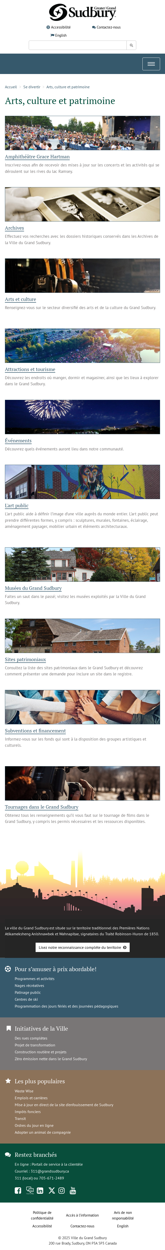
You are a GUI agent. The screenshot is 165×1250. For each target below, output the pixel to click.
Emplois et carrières (31, 1097)
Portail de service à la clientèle (57, 1164)
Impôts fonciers (28, 1111)
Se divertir (31, 86)
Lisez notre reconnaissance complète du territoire (80, 947)
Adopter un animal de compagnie (43, 1132)
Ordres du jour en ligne (34, 1125)
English (61, 35)
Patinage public (28, 992)
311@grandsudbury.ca (50, 1171)
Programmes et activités (35, 978)
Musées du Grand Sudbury (33, 588)
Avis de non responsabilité (123, 1215)
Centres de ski (26, 999)
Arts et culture (20, 299)
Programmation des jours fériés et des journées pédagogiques (66, 1006)
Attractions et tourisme (30, 369)
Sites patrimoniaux (25, 659)
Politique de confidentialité (42, 1215)
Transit (20, 1118)
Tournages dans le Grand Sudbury (41, 807)
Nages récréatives (29, 985)
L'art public (16, 505)
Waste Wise (24, 1090)
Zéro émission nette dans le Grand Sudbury (51, 1058)
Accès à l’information (82, 1215)
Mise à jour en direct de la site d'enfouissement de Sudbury (64, 1104)
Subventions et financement (35, 730)
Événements (18, 440)
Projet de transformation (35, 1044)
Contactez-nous (109, 27)
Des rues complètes (31, 1038)
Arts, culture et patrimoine (68, 86)
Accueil (11, 86)
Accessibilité (61, 27)
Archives (14, 227)
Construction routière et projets (41, 1051)
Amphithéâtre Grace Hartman (37, 156)
